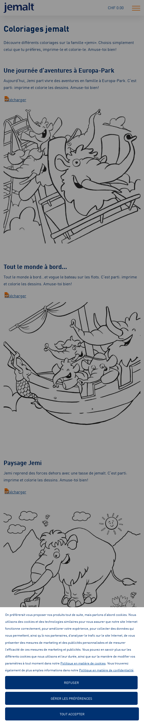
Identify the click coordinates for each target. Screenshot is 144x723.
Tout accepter (72, 713)
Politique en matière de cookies (83, 663)
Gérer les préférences (71, 698)
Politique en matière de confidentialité (106, 670)
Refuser (71, 682)
